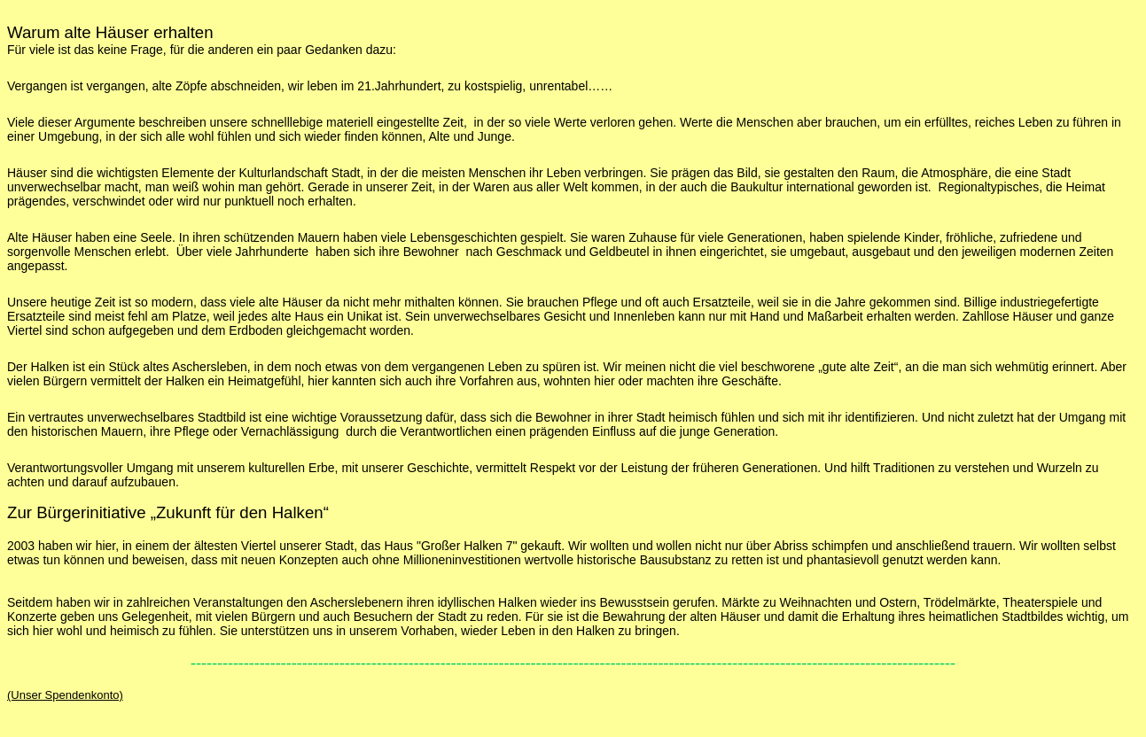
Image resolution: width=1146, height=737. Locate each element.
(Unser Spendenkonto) (65, 695)
